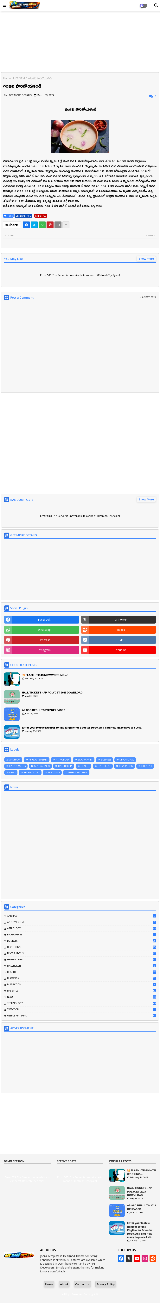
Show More (146, 499)
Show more (146, 258)
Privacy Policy (106, 1284)
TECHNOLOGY (32, 772)
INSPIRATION (126, 766)
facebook (44, 619)
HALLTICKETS (65, 766)
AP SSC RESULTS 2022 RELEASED (43, 710)
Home (7, 78)
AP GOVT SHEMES (38, 759)
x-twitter (121, 619)
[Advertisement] (80, 42)
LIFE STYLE (20, 78)
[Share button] (65, 224)
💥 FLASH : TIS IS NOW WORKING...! (44, 675)
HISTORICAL (104, 766)
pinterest (44, 640)
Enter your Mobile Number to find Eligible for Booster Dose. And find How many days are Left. (82, 727)
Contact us (82, 1284)
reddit (121, 630)
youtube (121, 650)
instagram (44, 650)
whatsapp (44, 630)
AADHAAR (14, 759)
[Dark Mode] (156, 5)
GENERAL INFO (23, 215)
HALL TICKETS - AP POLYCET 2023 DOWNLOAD (52, 692)
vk (121, 640)
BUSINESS (106, 759)
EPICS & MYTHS (17, 766)
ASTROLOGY (62, 759)
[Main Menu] (4, 5)
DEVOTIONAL (126, 759)
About (64, 1284)
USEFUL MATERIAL (77, 772)
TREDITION (54, 772)
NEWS (12, 772)
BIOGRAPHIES (85, 759)
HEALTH (85, 766)
